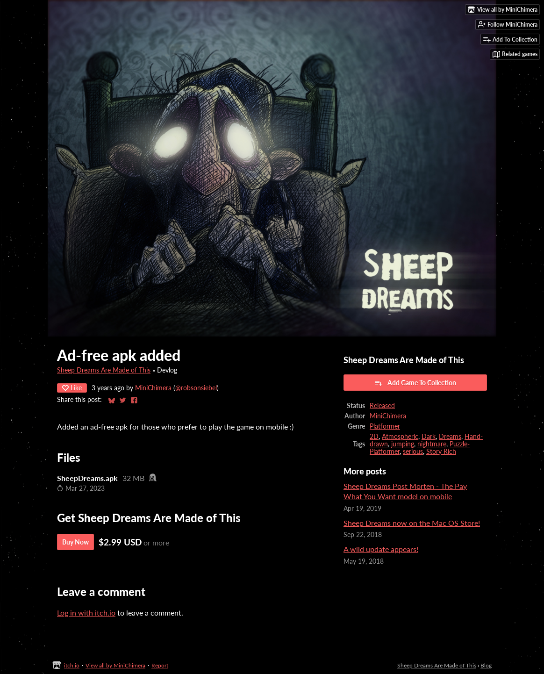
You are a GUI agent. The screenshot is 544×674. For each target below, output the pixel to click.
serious (413, 451)
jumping (402, 444)
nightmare (431, 444)
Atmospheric (400, 436)
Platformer (385, 426)
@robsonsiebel (196, 388)
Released (382, 405)
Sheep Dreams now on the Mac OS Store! (412, 522)
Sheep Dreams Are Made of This (103, 370)
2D (374, 436)
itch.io (71, 665)
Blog (486, 665)
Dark (429, 436)
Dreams (450, 436)
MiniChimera (153, 388)
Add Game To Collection (415, 383)
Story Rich (441, 451)
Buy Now (75, 542)
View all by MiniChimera (115, 665)
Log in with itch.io (86, 612)
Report (159, 665)
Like (72, 388)
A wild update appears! (381, 549)
